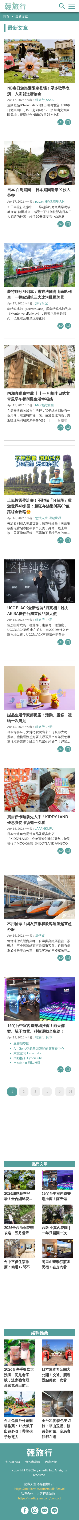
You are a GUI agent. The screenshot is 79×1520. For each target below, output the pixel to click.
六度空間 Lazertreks (27, 1053)
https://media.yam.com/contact (39, 1498)
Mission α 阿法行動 (26, 1063)
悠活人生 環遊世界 (48, 518)
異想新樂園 (21, 1043)
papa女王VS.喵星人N (50, 201)
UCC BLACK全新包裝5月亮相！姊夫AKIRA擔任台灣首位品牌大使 (37, 610)
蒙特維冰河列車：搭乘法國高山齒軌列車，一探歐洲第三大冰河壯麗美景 (39, 294)
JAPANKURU (44, 828)
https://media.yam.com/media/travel (39, 1489)
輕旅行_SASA (44, 100)
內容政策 (51, 1462)
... (47, 1091)
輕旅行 (15, 6)
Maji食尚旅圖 (44, 405)
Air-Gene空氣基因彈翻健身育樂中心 (38, 1048)
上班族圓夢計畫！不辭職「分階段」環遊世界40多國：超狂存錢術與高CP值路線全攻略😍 (39, 506)
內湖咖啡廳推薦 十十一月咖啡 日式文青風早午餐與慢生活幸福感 (38, 396)
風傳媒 (40, 935)
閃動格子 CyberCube (28, 1058)
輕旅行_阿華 (43, 1037)
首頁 (6, 16)
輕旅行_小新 (43, 619)
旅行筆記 (41, 303)
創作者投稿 (12, 1462)
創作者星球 (32, 1462)
